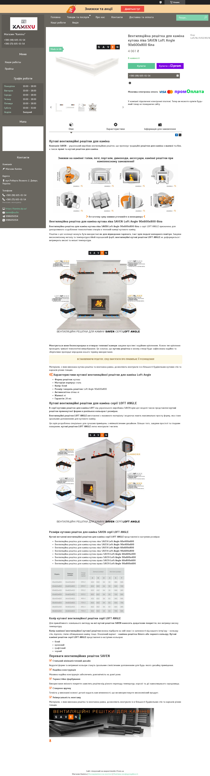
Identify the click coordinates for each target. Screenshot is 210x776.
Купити (141, 66)
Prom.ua (120, 771)
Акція (75, 22)
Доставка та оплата (141, 17)
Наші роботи (58, 22)
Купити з (170, 66)
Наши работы (13, 62)
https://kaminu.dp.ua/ (16, 208)
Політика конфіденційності (126, 774)
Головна (55, 17)
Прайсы (9, 68)
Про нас (100, 17)
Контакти (117, 17)
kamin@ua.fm (12, 212)
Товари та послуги (78, 17)
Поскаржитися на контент (100, 774)
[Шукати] (205, 17)
